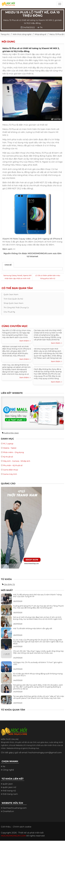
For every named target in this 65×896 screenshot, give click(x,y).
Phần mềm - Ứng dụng (13, 452)
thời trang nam (10, 794)
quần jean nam (11, 294)
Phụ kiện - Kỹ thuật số (12, 465)
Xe (4, 766)
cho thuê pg (9, 312)
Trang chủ (5, 34)
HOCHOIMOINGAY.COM (13, 835)
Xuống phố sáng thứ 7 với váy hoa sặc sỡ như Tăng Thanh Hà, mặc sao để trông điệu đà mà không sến (38, 607)
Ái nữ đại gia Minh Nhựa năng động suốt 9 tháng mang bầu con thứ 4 (38, 675)
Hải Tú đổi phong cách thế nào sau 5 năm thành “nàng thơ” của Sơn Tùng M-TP (37, 595)
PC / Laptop (8, 443)
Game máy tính (10, 474)
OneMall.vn (8, 811)
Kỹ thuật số (8, 457)
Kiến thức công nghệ (22, 34)
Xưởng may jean (11, 433)
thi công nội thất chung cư (16, 307)
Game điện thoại (10, 470)
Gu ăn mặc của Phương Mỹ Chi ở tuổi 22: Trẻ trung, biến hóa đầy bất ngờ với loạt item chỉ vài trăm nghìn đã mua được (38, 642)
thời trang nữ (9, 790)
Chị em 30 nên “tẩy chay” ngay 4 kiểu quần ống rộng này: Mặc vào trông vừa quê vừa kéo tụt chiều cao (38, 652)
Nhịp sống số (40, 34)
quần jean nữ (9, 787)
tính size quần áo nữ (13, 299)
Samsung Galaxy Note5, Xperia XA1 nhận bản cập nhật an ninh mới (17, 276)
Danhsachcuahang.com (15, 808)
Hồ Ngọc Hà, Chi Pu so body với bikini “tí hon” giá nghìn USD (37, 663)
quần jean (8, 783)
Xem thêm (24, 340)
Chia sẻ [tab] (8, 265)
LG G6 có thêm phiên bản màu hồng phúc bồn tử (47, 276)
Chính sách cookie (22, 826)
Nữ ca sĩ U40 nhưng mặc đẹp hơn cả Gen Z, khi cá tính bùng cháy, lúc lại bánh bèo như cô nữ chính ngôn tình (37, 618)
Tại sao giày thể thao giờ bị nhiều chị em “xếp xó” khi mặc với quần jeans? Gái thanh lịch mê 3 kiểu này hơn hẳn (38, 697)
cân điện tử (9, 584)
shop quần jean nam (13, 303)
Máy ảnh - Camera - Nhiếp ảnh (16, 461)
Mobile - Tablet (9, 448)
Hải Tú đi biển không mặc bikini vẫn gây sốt (32, 628)
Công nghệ (8, 769)
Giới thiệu (6, 826)
